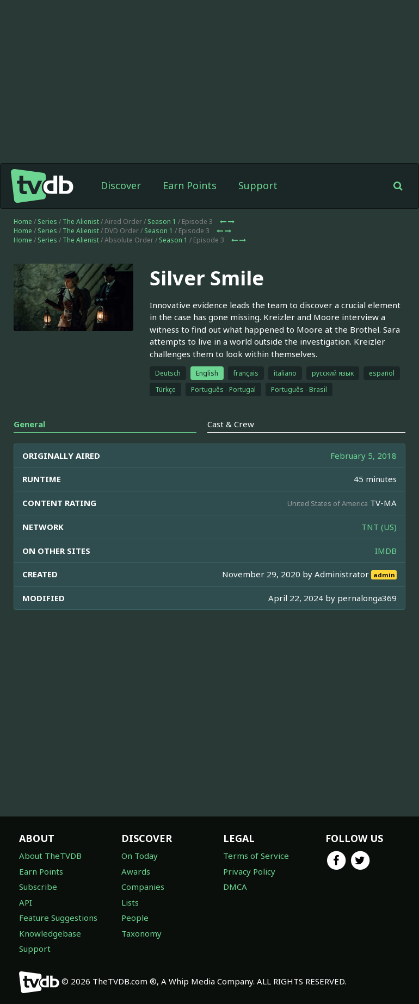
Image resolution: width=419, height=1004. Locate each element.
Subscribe (38, 886)
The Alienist (81, 221)
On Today (139, 855)
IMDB (386, 550)
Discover (121, 185)
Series (47, 221)
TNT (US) (379, 526)
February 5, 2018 (363, 455)
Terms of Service (256, 855)
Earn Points (190, 185)
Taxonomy (141, 933)
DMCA (235, 886)
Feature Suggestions (58, 917)
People (135, 917)
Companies (142, 886)
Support (258, 185)
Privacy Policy (249, 871)
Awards (135, 871)
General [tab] (29, 424)
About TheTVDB (50, 855)
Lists (130, 902)
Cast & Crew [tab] (230, 424)
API (25, 902)
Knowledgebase (50, 933)
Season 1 (161, 221)
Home (23, 221)
